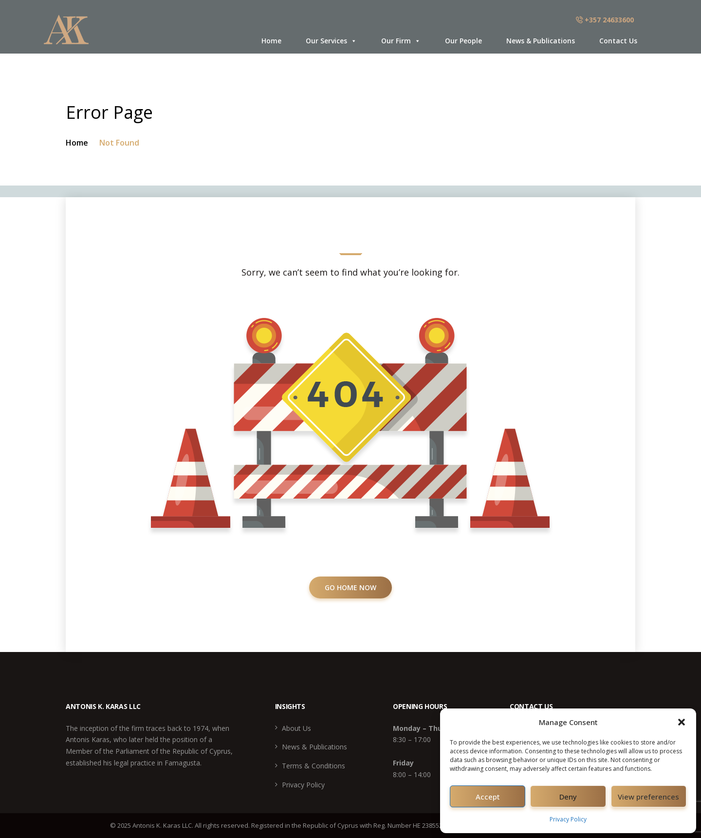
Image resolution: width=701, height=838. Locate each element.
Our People (463, 40)
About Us (296, 728)
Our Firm (401, 41)
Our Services (331, 41)
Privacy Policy (568, 819)
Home (271, 40)
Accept (488, 796)
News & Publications (540, 40)
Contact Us (618, 40)
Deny (568, 796)
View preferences (648, 796)
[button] (681, 722)
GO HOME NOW (350, 587)
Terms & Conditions (313, 765)
